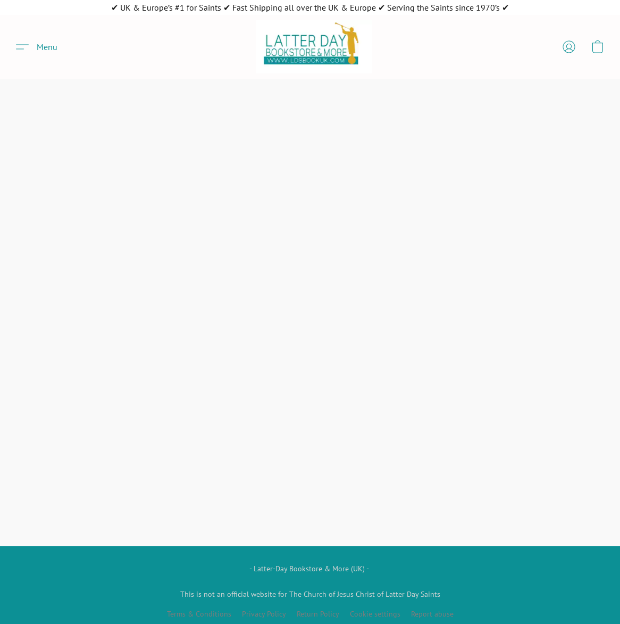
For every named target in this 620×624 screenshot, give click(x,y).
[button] (314, 46)
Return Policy (318, 614)
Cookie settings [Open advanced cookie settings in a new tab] (375, 614)
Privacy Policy (264, 614)
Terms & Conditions (199, 614)
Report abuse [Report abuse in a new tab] (432, 614)
